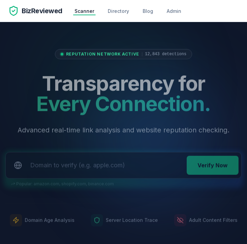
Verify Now (213, 167)
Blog (148, 11)
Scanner (84, 11)
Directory (118, 11)
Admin (174, 11)
